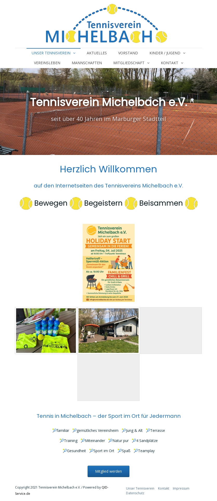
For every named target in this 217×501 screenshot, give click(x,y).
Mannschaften (87, 62)
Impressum (181, 488)
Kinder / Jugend (164, 52)
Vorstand (128, 52)
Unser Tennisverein (51, 52)
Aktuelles (97, 52)
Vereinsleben (47, 62)
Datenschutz (135, 493)
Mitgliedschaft (128, 62)
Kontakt (169, 62)
